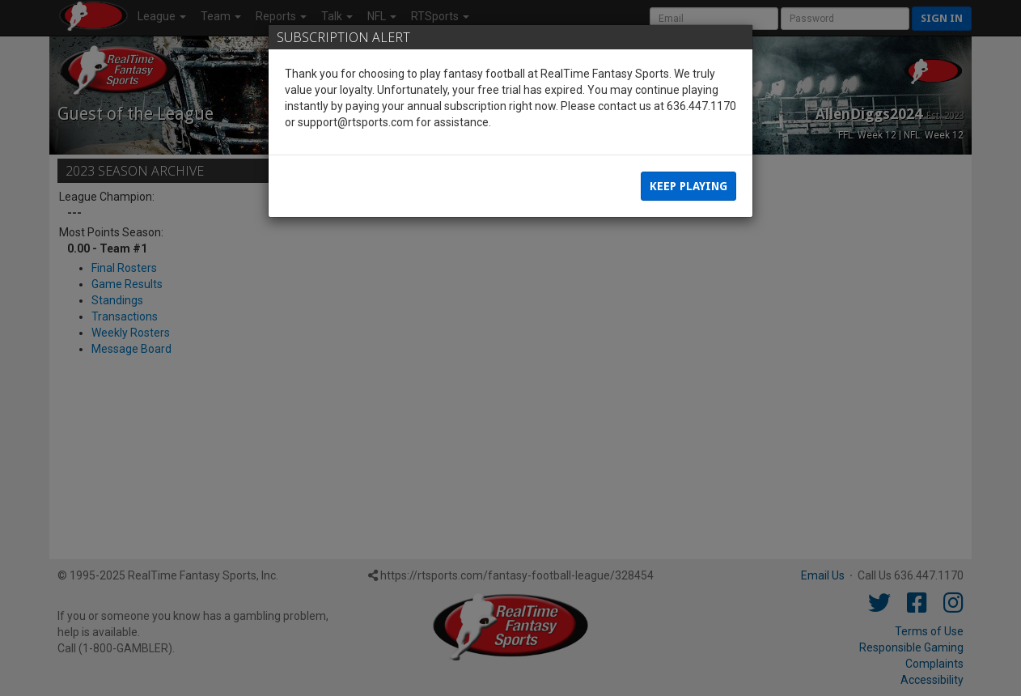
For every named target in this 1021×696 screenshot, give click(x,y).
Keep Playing (688, 186)
